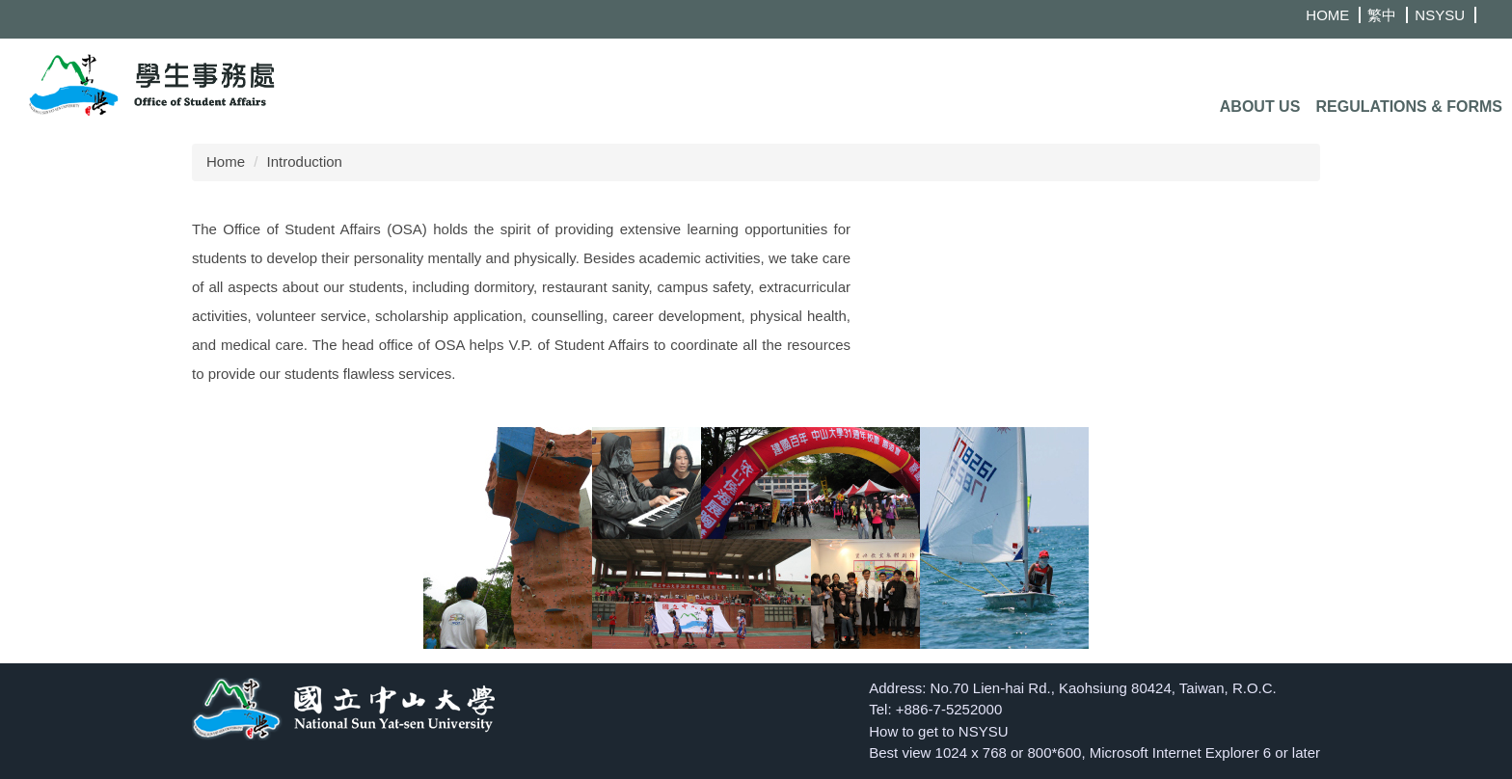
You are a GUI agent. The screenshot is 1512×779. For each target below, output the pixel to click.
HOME (1327, 15)
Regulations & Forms (1409, 106)
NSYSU (1440, 15)
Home (225, 161)
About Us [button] (1260, 106)
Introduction (304, 161)
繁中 (1381, 15)
